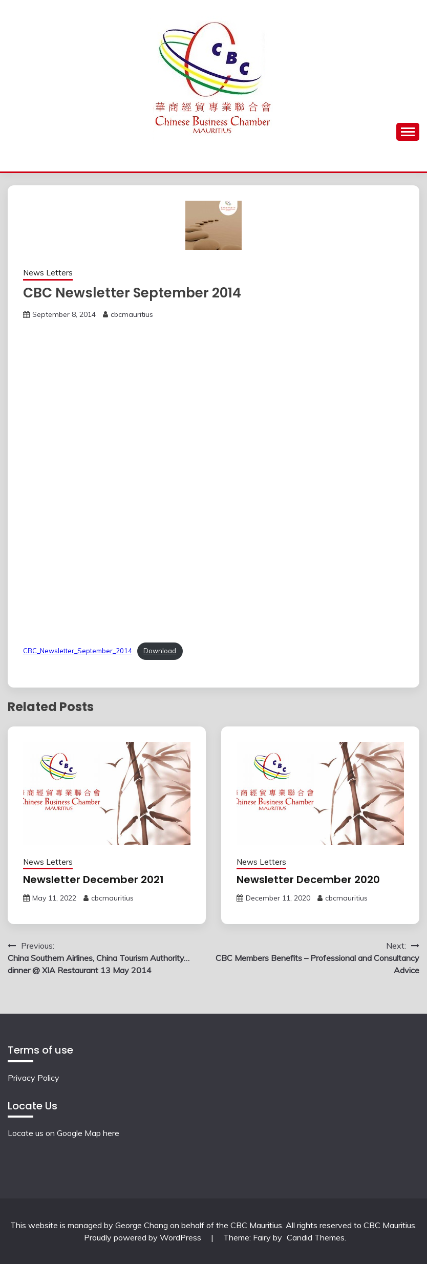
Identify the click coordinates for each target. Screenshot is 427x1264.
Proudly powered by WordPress (143, 1237)
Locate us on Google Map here (63, 1133)
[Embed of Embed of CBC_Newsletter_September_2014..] (213, 478)
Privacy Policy (33, 1078)
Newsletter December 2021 (93, 879)
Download (159, 651)
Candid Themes (316, 1237)
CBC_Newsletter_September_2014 (77, 651)
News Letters (48, 272)
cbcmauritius (132, 314)
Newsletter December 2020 (308, 879)
